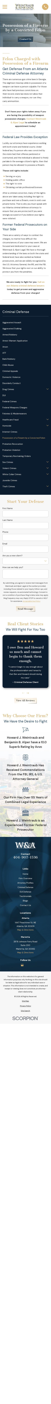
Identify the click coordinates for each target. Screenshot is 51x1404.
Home (25, 874)
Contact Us (25, 39)
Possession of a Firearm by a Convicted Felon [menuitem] (23, 438)
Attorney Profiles (25, 883)
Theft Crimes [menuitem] (8, 486)
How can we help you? (12, 567)
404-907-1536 (25, 857)
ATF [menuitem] (4, 353)
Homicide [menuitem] (6, 425)
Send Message (25, 609)
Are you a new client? (12, 555)
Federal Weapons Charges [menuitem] (14, 407)
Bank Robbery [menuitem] (8, 359)
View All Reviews (25, 700)
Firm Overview (25, 878)
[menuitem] (25, 1001)
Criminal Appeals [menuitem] (10, 371)
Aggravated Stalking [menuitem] (11, 328)
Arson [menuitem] (5, 347)
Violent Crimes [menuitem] (9, 468)
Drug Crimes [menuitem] (8, 389)
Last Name (7, 520)
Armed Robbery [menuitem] (9, 334)
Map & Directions (25, 930)
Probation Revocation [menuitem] (12, 444)
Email (4, 544)
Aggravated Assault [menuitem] (11, 322)
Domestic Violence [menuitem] (11, 377)
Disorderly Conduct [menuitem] (11, 383)
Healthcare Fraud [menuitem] (10, 419)
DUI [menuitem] (4, 395)
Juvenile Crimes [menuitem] (9, 480)
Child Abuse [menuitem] (8, 365)
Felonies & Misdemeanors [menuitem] (14, 413)
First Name (7, 508)
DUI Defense (25, 891)
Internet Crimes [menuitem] (9, 432)
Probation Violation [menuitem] (11, 450)
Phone (5, 532)
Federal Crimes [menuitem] (9, 401)
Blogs (25, 900)
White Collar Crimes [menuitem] (11, 474)
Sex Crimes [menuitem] (7, 462)
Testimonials (25, 896)
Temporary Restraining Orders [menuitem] (16, 456)
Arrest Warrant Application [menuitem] (15, 340)
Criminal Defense (25, 887)
